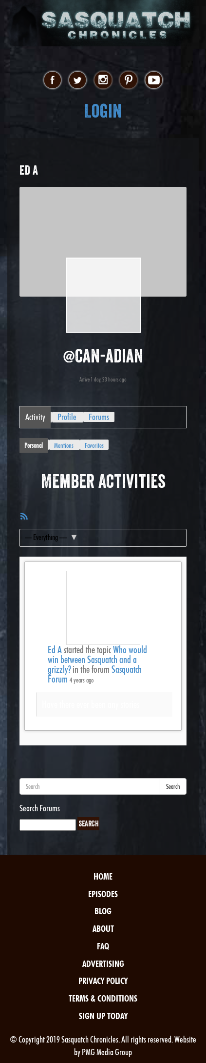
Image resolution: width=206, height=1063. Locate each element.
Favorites (94, 445)
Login (103, 111)
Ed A (55, 650)
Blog (103, 911)
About (103, 928)
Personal (33, 445)
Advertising (103, 964)
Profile (66, 417)
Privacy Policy (103, 981)
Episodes (103, 894)
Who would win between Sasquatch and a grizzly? (97, 659)
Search (173, 786)
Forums (99, 417)
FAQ (103, 946)
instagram (103, 80)
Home (103, 876)
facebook (52, 80)
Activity (35, 417)
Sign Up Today (103, 1016)
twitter (77, 80)
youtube (153, 80)
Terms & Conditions (103, 998)
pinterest (128, 80)
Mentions (64, 445)
